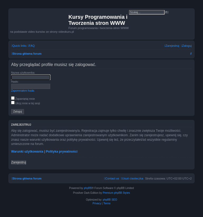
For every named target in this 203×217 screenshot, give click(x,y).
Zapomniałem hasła (22, 90)
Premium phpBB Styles (116, 192)
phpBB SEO (110, 199)
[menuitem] (31, 46)
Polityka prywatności (61, 151)
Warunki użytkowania (27, 151)
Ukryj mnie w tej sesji (25, 103)
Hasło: (15, 81)
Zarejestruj (18, 162)
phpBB (88, 188)
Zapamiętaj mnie (23, 98)
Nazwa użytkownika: (23, 72)
